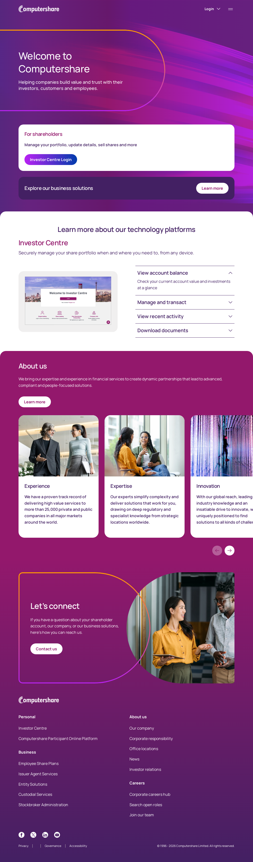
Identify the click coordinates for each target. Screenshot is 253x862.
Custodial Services (35, 794)
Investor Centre (33, 728)
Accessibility (78, 846)
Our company (141, 728)
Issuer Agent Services (38, 774)
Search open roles (145, 804)
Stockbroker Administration (43, 804)
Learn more (212, 188)
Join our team (141, 815)
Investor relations (145, 769)
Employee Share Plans (39, 763)
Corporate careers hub (149, 794)
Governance (53, 846)
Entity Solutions (33, 784)
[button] (184, 273)
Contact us (46, 649)
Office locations (143, 748)
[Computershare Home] (39, 700)
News (134, 759)
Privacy (23, 846)
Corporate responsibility (151, 738)
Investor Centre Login (51, 159)
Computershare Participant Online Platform (58, 738)
